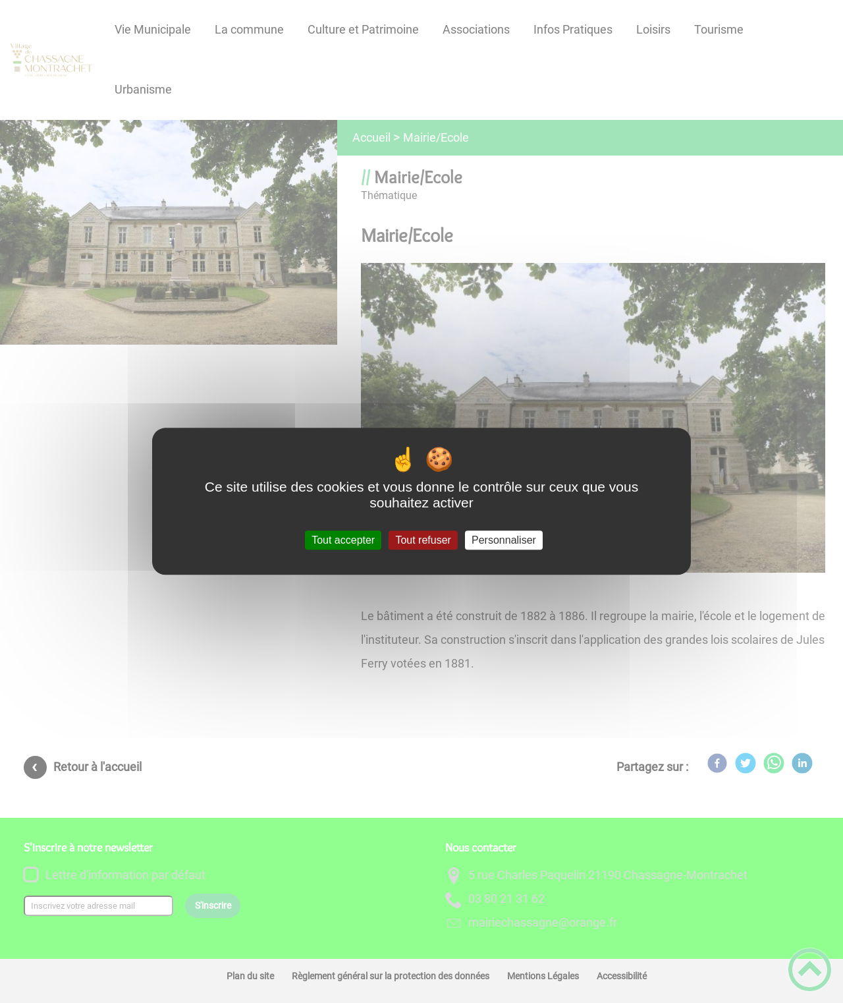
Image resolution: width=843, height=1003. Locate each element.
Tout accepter (343, 540)
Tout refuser (422, 540)
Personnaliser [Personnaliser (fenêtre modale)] (504, 540)
